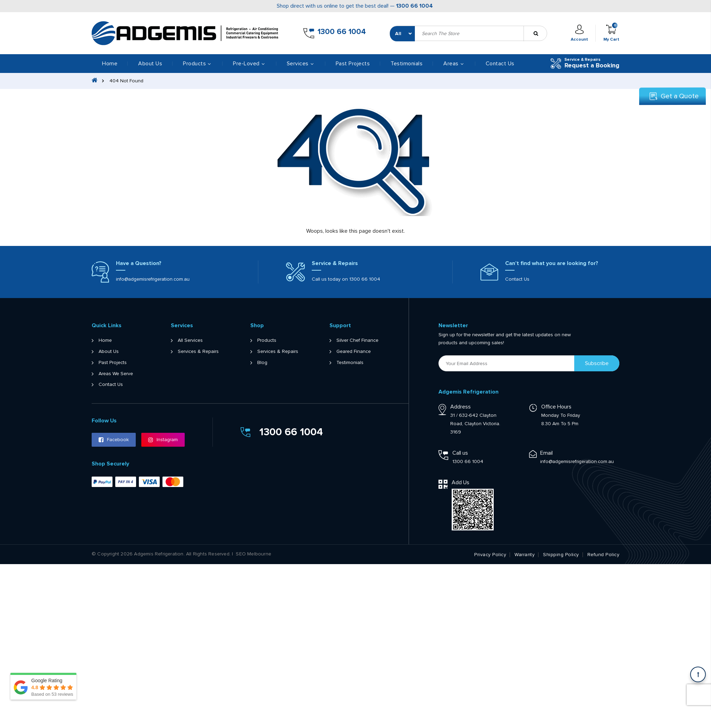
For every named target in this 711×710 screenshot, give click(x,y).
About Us (150, 63)
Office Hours (556, 407)
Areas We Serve (116, 374)
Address (460, 407)
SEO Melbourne (253, 554)
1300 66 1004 (414, 5)
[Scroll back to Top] (698, 674)
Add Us (460, 482)
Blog (262, 362)
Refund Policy (603, 554)
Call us (460, 453)
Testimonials (407, 63)
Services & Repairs (198, 351)
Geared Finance (353, 351)
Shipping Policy (561, 554)
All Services (190, 340)
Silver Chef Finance (357, 340)
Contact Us (500, 63)
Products (266, 340)
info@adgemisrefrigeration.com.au (153, 279)
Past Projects (353, 63)
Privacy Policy (490, 554)
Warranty (525, 554)
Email (546, 453)
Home (109, 63)
